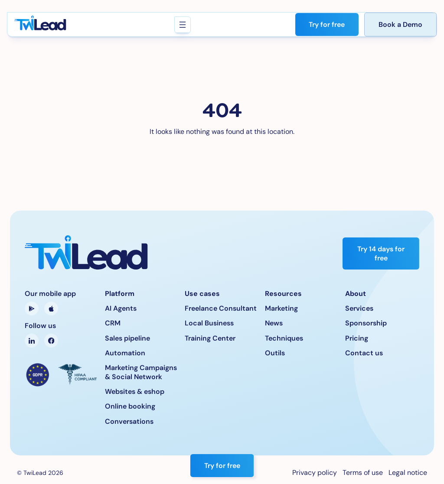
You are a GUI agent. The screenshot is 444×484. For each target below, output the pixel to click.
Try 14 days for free (381, 253)
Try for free (327, 24)
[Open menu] (182, 24)
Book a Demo (400, 24)
